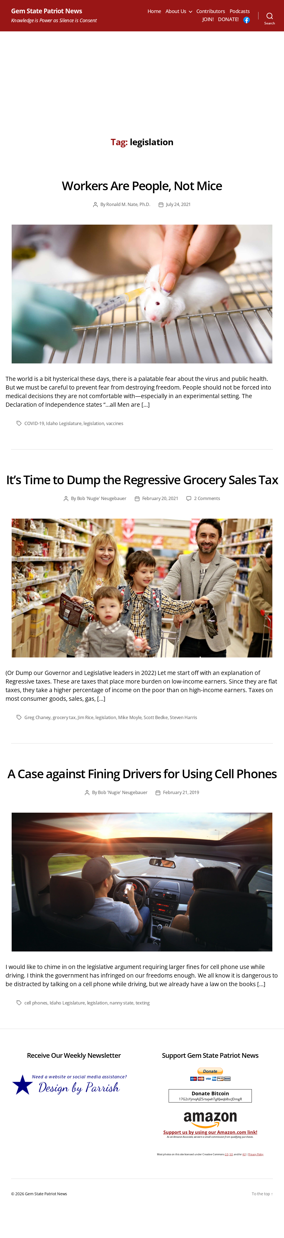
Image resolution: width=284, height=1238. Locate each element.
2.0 (226, 1184)
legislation (93, 423)
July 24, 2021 (178, 205)
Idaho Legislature (63, 423)
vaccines (114, 423)
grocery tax (64, 732)
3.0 (231, 1184)
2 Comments (207, 513)
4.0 (244, 1184)
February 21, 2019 (181, 822)
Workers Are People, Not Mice (142, 185)
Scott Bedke (156, 732)
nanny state (121, 1032)
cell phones (35, 1032)
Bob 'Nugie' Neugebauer (101, 513)
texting (142, 1032)
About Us (176, 11)
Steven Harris (183, 732)
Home (154, 11)
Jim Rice (85, 732)
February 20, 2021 (160, 513)
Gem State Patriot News (47, 11)
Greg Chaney (37, 732)
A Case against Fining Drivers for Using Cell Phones (142, 795)
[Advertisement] (142, 73)
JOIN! (208, 20)
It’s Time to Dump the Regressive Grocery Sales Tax (142, 486)
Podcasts (240, 11)
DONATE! (228, 20)
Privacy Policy (255, 1184)
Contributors (210, 11)
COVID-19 (34, 423)
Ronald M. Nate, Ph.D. (128, 205)
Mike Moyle (129, 732)
